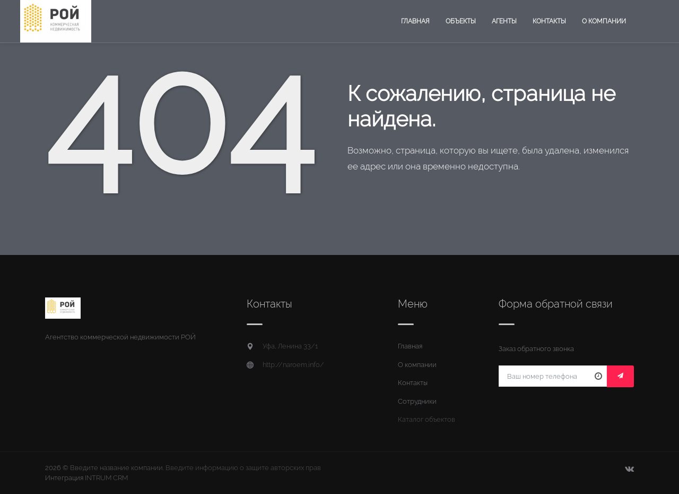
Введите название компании (116, 468)
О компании (604, 21)
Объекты (461, 21)
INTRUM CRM (106, 478)
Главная (415, 21)
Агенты (504, 21)
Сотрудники (417, 401)
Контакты (549, 21)
